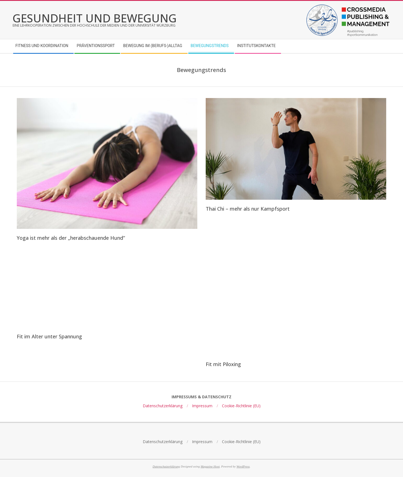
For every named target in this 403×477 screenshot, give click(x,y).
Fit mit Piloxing (223, 364)
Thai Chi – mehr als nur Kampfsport (248, 208)
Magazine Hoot (210, 466)
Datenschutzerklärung (166, 466)
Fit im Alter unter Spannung (49, 336)
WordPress (243, 466)
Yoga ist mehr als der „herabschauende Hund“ (71, 237)
